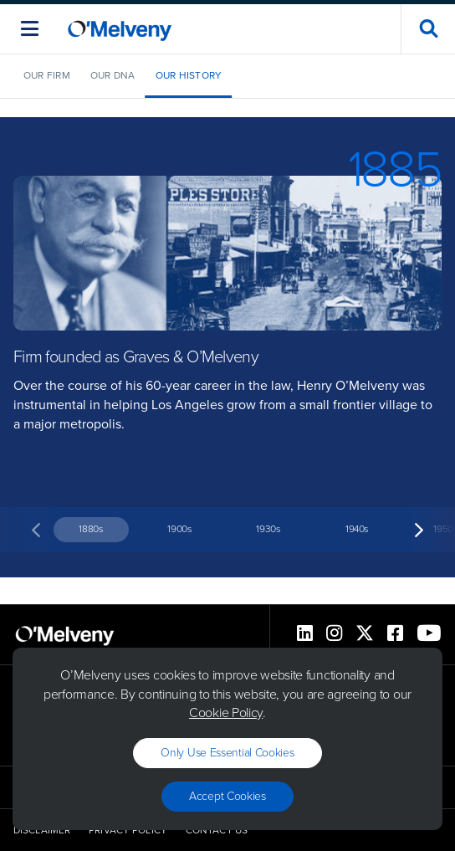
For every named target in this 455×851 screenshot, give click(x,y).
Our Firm (46, 75)
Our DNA (112, 75)
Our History (189, 75)
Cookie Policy (226, 712)
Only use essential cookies (227, 752)
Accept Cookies (227, 796)
